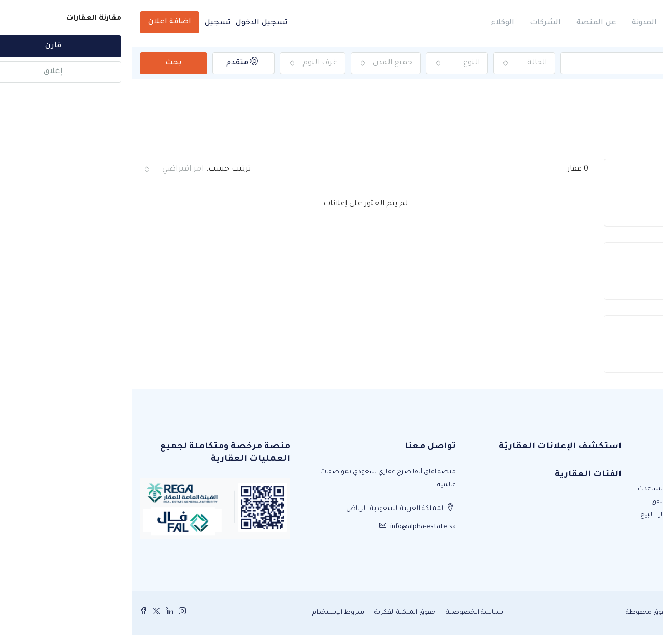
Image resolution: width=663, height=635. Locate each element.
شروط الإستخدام (206, 612)
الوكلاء (370, 23)
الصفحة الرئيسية (619, 103)
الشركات (413, 23)
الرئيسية (555, 23)
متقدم (110, 62)
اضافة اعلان (37, 22)
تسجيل (85, 23)
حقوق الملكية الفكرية (273, 612)
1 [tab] (558, 206)
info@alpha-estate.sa (291, 527)
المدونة (512, 23)
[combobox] (392, 63)
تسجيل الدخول (129, 23)
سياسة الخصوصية (342, 612)
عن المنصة (464, 23)
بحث (41, 63)
